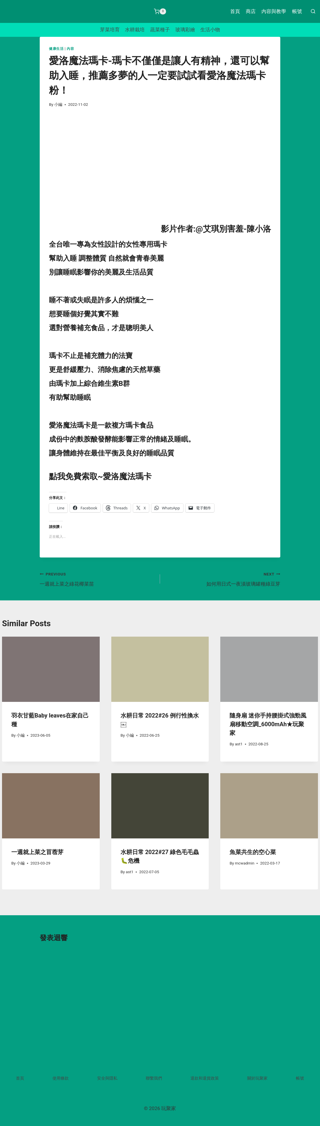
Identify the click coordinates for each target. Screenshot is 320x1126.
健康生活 (56, 49)
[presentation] (51, 669)
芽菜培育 (110, 29)
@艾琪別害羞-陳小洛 (233, 229)
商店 (251, 11)
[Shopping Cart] (160, 11)
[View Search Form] (313, 11)
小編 (58, 104)
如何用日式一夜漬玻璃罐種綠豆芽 (222, 578)
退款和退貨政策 (204, 1078)
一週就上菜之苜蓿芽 (37, 852)
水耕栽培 (135, 29)
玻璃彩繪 (185, 29)
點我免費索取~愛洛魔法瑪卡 (100, 476)
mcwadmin (244, 863)
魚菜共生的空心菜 (253, 852)
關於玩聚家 (257, 1078)
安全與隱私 (107, 1078)
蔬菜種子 (160, 29)
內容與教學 (273, 11)
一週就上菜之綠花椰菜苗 (97, 578)
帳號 (297, 11)
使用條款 (60, 1078)
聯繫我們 (154, 1078)
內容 (70, 49)
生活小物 (210, 29)
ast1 (239, 744)
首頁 (235, 11)
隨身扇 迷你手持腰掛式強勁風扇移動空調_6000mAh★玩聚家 (268, 724)
